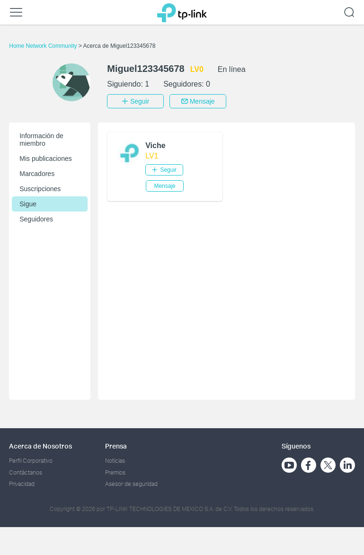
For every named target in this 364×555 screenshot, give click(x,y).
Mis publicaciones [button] (45, 158)
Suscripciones (40, 189)
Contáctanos (25, 472)
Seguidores (36, 219)
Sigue (27, 204)
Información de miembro (41, 139)
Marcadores (36, 173)
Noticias (115, 460)
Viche (155, 145)
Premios (115, 472)
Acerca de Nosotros (40, 446)
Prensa (116, 446)
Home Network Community (44, 46)
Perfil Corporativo (31, 460)
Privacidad (22, 483)
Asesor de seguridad (131, 483)
